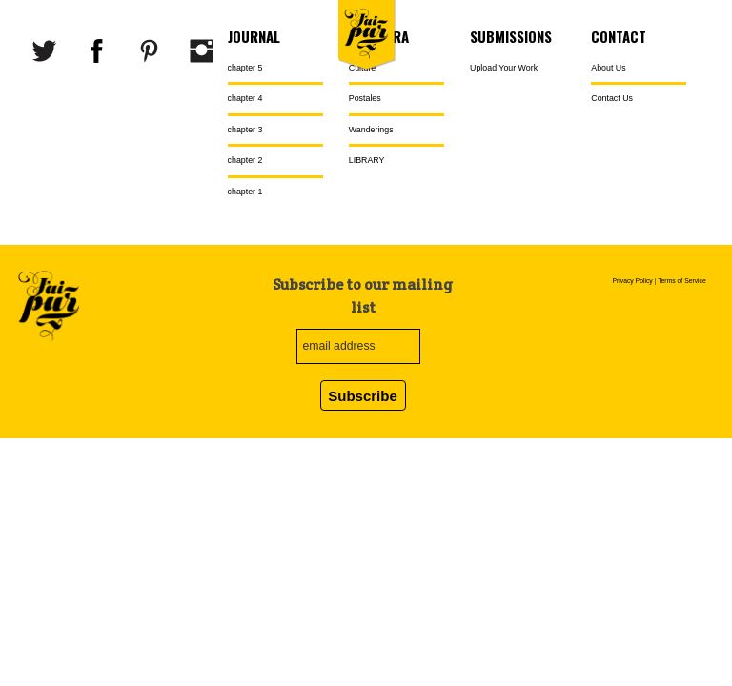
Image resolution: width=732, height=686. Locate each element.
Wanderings (371, 129)
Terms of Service (682, 280)
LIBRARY (367, 160)
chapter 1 (245, 191)
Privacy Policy (632, 280)
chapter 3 (245, 129)
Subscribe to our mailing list (363, 295)
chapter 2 (245, 160)
